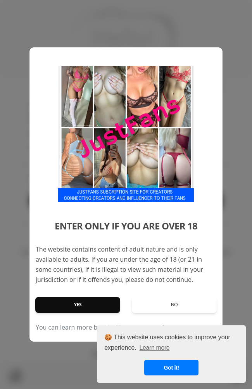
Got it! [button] (171, 368)
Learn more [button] (155, 347)
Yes (78, 304)
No (174, 304)
